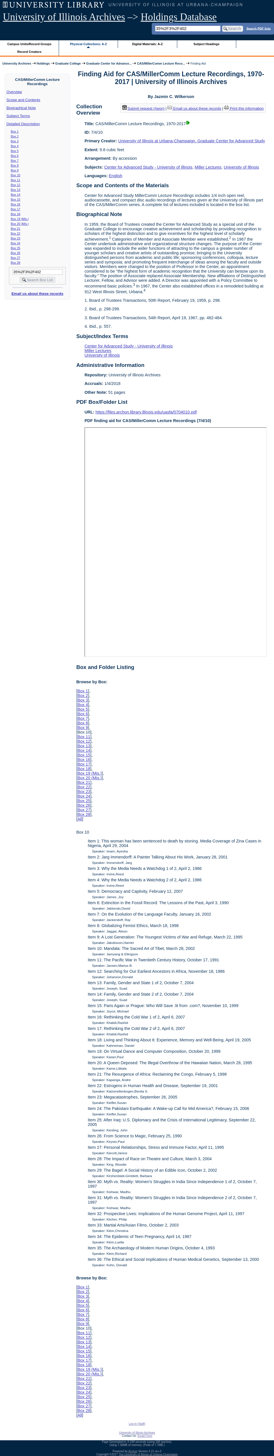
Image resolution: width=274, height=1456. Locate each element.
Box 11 (15, 180)
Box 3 (15, 141)
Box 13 (15, 189)
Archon (132, 1451)
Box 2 (15, 136)
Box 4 (15, 146)
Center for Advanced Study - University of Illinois (148, 167)
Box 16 (15, 204)
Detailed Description (23, 124)
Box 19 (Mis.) (20, 219)
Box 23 (15, 238)
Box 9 (15, 170)
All (79, 819)
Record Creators (29, 51)
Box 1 (15, 131)
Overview (14, 92)
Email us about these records (37, 293)
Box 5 (15, 151)
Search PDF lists (258, 28)
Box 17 (15, 209)
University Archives (16, 63)
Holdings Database (179, 17)
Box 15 (15, 199)
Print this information (244, 108)
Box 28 (15, 262)
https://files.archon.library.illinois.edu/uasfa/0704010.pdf (146, 412)
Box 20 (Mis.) (20, 223)
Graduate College (68, 63)
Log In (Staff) (137, 1423)
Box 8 (15, 165)
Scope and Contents (23, 100)
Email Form (144, 1435)
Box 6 (15, 155)
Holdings (43, 63)
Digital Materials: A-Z (147, 44)
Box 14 (15, 194)
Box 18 (15, 214)
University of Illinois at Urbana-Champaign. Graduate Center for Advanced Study (191, 141)
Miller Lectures (208, 167)
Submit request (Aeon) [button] (143, 108)
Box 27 (15, 257)
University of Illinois (241, 167)
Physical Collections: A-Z (88, 44)
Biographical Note (21, 108)
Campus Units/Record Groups (29, 44)
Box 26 (15, 253)
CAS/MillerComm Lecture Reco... (161, 63)
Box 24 (15, 243)
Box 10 (15, 175)
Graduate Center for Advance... (108, 63)
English (115, 175)
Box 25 (15, 248)
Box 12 (15, 185)
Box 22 (15, 233)
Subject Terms (18, 116)
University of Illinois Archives (64, 17)
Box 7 (15, 160)
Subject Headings (207, 44)
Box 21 (15, 228)
